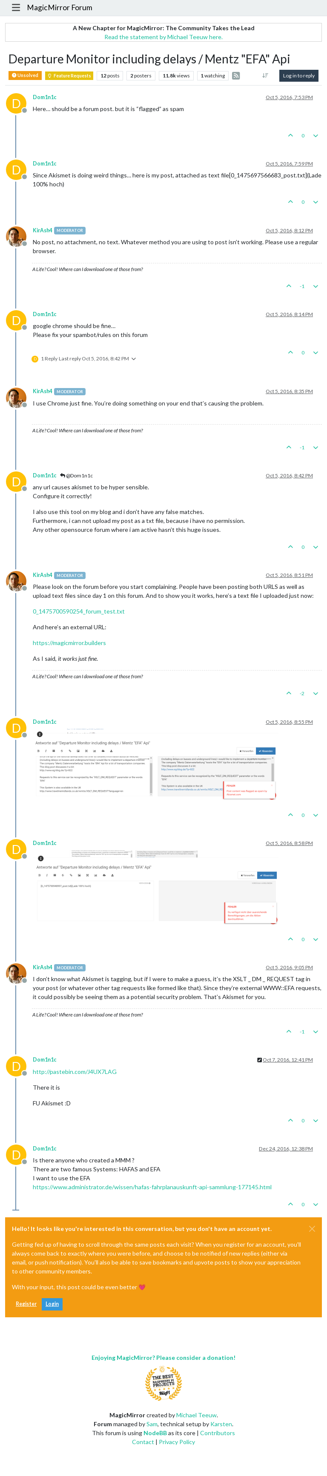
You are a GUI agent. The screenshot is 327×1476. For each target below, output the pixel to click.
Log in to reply (299, 75)
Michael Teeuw (196, 1415)
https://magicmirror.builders (69, 642)
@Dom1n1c (76, 475)
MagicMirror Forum (59, 7)
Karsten (221, 1423)
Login (52, 1304)
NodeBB (155, 1432)
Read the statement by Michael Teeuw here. (163, 36)
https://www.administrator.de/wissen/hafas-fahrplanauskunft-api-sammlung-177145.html (152, 1187)
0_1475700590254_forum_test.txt (79, 611)
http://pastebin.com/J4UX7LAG (75, 1071)
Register (26, 1304)
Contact (143, 1441)
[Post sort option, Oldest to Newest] (265, 76)
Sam (152, 1423)
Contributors (217, 1432)
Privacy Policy (177, 1441)
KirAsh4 (42, 230)
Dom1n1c (44, 97)
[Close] (312, 1228)
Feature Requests (69, 75)
